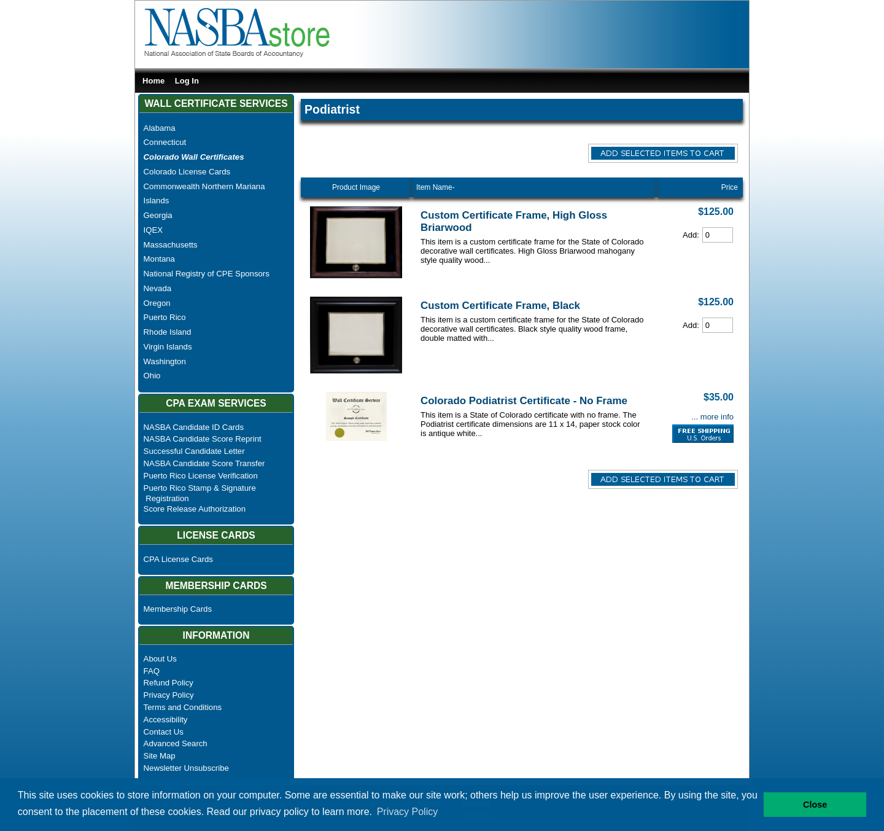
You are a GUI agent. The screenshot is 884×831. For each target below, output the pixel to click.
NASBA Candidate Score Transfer (204, 463)
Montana (159, 258)
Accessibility (166, 719)
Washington (165, 361)
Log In (187, 80)
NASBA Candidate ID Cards (194, 427)
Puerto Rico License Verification (201, 475)
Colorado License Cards (187, 171)
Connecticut (165, 142)
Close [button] (815, 805)
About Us (160, 658)
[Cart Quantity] (717, 235)
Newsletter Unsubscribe (186, 768)
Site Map (160, 755)
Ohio (152, 375)
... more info (712, 416)
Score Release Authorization (195, 508)
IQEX (153, 230)
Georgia (158, 215)
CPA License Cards (178, 559)
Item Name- (435, 187)
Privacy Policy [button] (407, 811)
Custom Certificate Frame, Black (500, 305)
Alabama (160, 128)
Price (729, 187)
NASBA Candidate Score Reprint (203, 438)
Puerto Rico (165, 317)
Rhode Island (168, 332)
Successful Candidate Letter (194, 451)
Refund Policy (168, 682)
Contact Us (164, 731)
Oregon (157, 303)
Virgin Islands (168, 346)
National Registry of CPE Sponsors (206, 273)
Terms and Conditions (183, 707)
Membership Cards (178, 609)
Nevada (157, 288)
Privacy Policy (169, 695)
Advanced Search (175, 743)
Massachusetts (171, 244)
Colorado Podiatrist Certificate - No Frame (524, 401)
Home (153, 80)
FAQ (152, 671)
